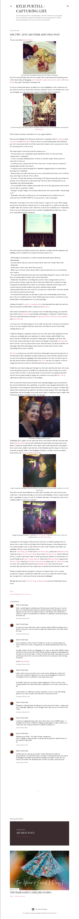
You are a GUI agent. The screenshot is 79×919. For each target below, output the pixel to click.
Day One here (27, 40)
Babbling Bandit (42, 564)
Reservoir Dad (18, 319)
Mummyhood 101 (41, 535)
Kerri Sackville (37, 80)
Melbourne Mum (19, 443)
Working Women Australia (37, 561)
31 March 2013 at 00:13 (23, 712)
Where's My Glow (51, 316)
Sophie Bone (47, 80)
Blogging (17, 594)
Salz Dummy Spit (59, 561)
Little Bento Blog (43, 551)
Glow (43, 360)
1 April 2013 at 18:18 (21, 727)
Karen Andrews (57, 80)
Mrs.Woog (13, 353)
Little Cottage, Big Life (32, 559)
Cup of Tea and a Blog (44, 537)
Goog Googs (14, 141)
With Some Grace (51, 554)
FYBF (21, 594)
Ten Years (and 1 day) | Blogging (30, 892)
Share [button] (11, 591)
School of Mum (15, 561)
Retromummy (63, 316)
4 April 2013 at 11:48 (22, 745)
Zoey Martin (60, 139)
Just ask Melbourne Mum (31, 453)
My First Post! (26, 832)
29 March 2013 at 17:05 (23, 696)
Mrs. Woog (61, 375)
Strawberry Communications (32, 304)
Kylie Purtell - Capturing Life (31, 8)
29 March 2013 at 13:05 (23, 664)
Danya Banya (39, 129)
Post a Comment (20, 896)
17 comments (25, 836)
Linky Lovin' (27, 594)
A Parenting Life (22, 551)
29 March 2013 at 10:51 (22, 618)
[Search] (68, 6)
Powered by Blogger (39, 909)
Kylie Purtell (20, 605)
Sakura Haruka (24, 661)
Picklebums (26, 314)
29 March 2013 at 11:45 (22, 634)
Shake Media (26, 141)
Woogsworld (40, 316)
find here (46, 307)
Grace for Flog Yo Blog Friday (36, 581)
